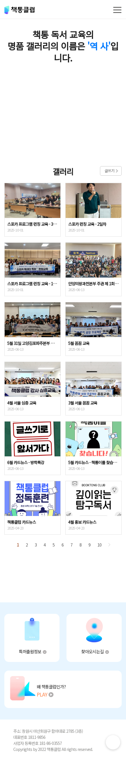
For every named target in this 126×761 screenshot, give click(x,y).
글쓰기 (109, 170)
